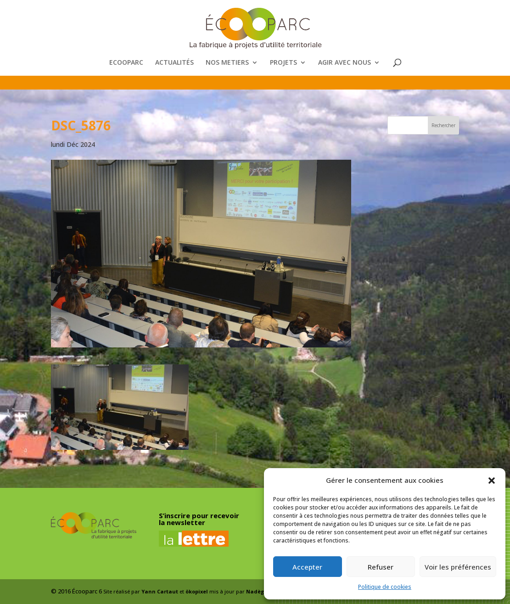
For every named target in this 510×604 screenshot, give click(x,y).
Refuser (380, 566)
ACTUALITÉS (174, 63)
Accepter (307, 566)
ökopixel (196, 591)
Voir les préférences (458, 566)
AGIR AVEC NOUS (344, 63)
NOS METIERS (227, 63)
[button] (491, 480)
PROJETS (283, 63)
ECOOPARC (126, 63)
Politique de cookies (384, 587)
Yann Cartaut (159, 591)
